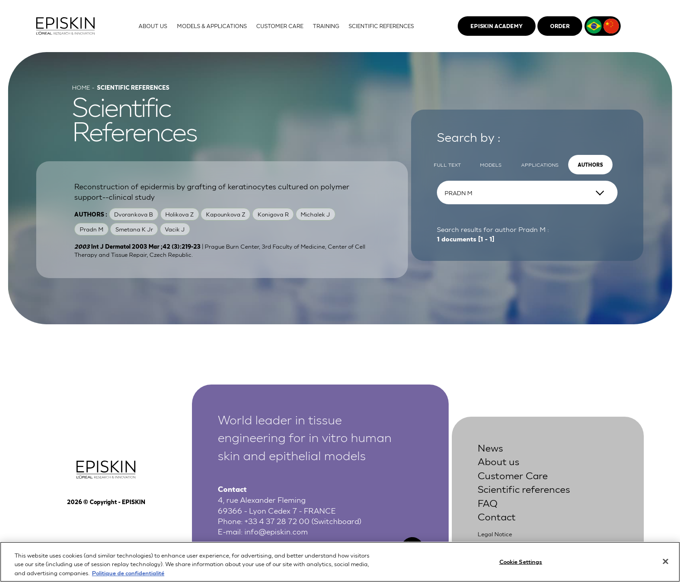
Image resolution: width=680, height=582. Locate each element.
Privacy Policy (497, 544)
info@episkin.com (276, 531)
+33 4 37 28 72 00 (277, 520)
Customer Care (513, 474)
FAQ (488, 502)
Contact (497, 516)
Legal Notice (495, 534)
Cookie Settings (520, 566)
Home (81, 87)
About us (498, 460)
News (490, 447)
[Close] (665, 567)
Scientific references (524, 488)
